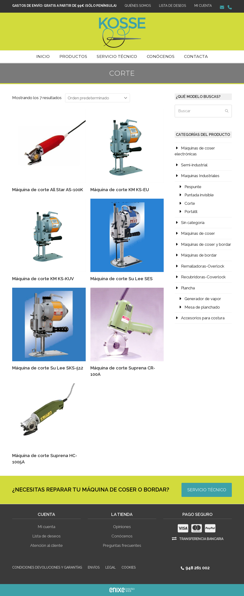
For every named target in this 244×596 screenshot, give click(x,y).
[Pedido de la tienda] (97, 98)
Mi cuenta (46, 526)
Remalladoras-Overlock (202, 266)
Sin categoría (192, 222)
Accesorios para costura (203, 318)
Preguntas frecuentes (122, 545)
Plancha (188, 288)
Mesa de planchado (202, 307)
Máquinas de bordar (199, 255)
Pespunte (193, 186)
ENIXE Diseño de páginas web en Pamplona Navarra (122, 590)
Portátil (191, 211)
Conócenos (122, 536)
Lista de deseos (46, 536)
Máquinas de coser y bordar (206, 244)
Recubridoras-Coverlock (203, 277)
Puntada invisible (199, 195)
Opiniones (122, 526)
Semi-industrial (194, 165)
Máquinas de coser (198, 233)
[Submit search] (226, 111)
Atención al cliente (46, 545)
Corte (190, 203)
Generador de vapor (203, 298)
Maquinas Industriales (200, 175)
